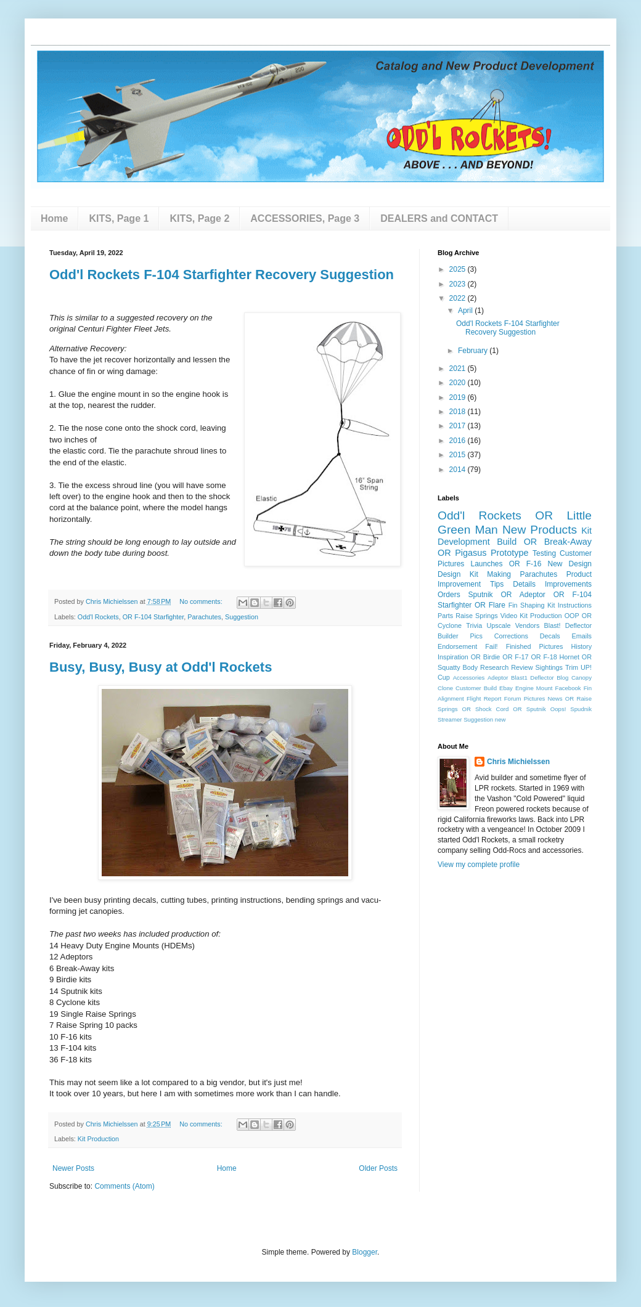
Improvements (568, 584)
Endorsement (457, 646)
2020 (458, 382)
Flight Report (484, 698)
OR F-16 (525, 564)
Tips (497, 584)
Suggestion (241, 617)
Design (449, 574)
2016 (458, 440)
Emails (582, 636)
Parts (445, 615)
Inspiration (453, 657)
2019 (458, 397)
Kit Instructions (569, 605)
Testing (544, 553)
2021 (458, 368)
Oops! (558, 709)
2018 (458, 411)
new (500, 719)
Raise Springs (476, 615)
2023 (458, 284)
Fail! (491, 646)
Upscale (498, 625)
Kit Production (98, 1138)
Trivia (474, 625)
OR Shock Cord (485, 709)
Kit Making (490, 574)
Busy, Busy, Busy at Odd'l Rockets (160, 667)
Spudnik (581, 709)
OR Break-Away (558, 542)
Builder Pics (460, 636)
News (555, 698)
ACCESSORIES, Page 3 (304, 218)
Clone (445, 688)
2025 (458, 269)
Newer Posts (73, 1168)
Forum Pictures (524, 698)
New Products (539, 529)
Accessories (469, 677)
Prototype (510, 553)
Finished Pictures (534, 646)
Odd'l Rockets (98, 617)
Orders (449, 594)
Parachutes (204, 617)
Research (494, 667)
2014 (458, 469)
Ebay (506, 688)
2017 (458, 425)
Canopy (581, 677)
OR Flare (490, 605)
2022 (458, 298)
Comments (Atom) (124, 1186)
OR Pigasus (462, 553)
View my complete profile (479, 864)
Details (524, 584)
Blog (562, 677)
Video (508, 615)
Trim (571, 667)
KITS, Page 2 (199, 218)
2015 (458, 454)
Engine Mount (534, 688)
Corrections (511, 636)
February (473, 350)
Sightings (549, 667)
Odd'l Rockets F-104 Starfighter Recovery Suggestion (221, 274)
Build (506, 542)
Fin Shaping (526, 605)
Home (54, 218)
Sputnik (480, 594)
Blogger (364, 1252)
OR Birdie (485, 657)
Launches (486, 564)
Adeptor (498, 677)
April (466, 310)
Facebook (568, 688)
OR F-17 (515, 657)
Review (522, 667)
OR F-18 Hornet (555, 657)
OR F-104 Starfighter (153, 617)
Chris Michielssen (518, 761)
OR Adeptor (523, 594)
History (581, 646)
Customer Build (476, 688)
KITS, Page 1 (119, 218)
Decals (550, 636)
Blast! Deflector (568, 625)
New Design (570, 564)
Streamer (450, 719)
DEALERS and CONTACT (439, 218)
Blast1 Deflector (532, 677)
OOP (572, 615)
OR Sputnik (529, 709)
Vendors (527, 625)
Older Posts (378, 1168)
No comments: (201, 601)
